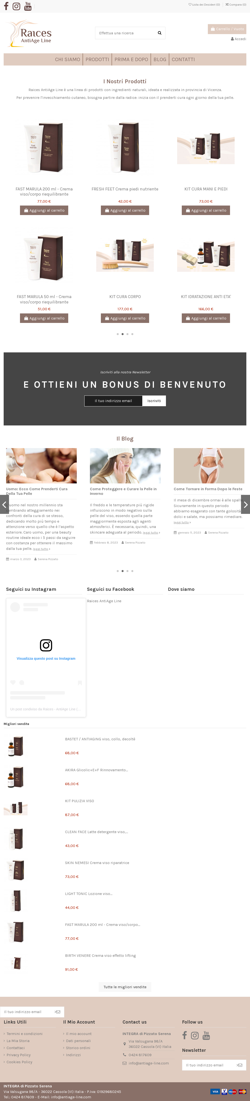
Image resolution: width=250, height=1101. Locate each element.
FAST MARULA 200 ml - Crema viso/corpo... (102, 924)
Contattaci (16, 1047)
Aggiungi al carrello (44, 210)
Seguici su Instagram (31, 589)
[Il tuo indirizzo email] (25, 1012)
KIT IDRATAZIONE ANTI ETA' (206, 296)
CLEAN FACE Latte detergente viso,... (96, 831)
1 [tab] (117, 334)
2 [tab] (122, 334)
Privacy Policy (18, 1055)
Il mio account (79, 1033)
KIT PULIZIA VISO (79, 801)
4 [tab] (132, 334)
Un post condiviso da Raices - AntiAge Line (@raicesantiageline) (59, 709)
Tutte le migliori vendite (125, 987)
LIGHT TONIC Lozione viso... (88, 893)
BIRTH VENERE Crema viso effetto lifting (100, 955)
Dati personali (78, 1040)
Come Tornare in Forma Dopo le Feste (208, 489)
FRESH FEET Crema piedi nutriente (125, 189)
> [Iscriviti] (57, 1011)
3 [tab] (127, 334)
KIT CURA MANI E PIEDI (206, 189)
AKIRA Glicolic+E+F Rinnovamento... (96, 770)
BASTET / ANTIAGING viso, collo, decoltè (100, 739)
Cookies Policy (19, 1062)
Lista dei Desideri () (205, 4)
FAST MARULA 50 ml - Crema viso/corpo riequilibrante (44, 299)
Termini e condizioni (25, 1033)
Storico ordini (78, 1047)
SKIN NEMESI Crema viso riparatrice (97, 862)
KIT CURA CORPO (125, 296)
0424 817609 (140, 1055)
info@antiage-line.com (149, 1063)
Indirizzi (73, 1055)
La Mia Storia (18, 1040)
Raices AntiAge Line (104, 601)
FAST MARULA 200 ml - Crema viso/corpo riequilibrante (44, 191)
